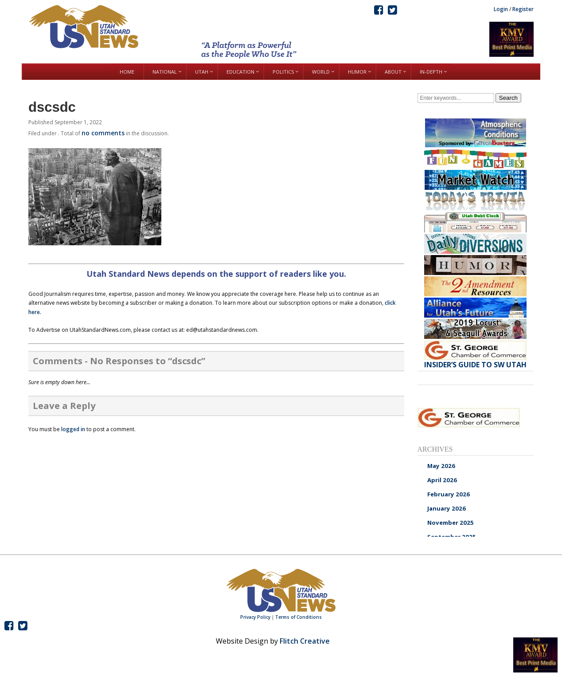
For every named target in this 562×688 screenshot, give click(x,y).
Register (523, 9)
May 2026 (441, 466)
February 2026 (448, 494)
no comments (103, 133)
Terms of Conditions (298, 617)
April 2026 (442, 480)
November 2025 (450, 523)
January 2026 (446, 508)
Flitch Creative (305, 641)
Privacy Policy (255, 617)
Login (501, 9)
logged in (73, 429)
